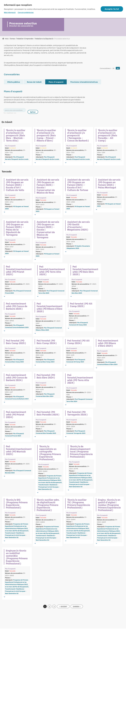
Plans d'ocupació (56, 81)
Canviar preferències (26, 12)
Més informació (10, 12)
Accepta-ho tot (112, 9)
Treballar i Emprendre (24, 38)
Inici (6, 38)
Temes (12, 38)
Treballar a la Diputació (44, 38)
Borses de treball (34, 81)
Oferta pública (13, 81)
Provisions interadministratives (84, 81)
